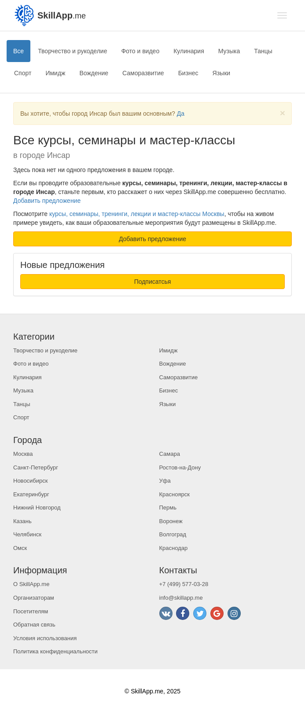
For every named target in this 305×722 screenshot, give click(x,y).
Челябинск (27, 534)
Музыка (229, 51)
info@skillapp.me (181, 597)
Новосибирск (30, 480)
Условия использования (45, 638)
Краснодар (173, 548)
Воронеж (171, 521)
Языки (222, 73)
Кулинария (188, 51)
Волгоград (173, 534)
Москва (23, 454)
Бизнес (188, 73)
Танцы (263, 51)
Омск (20, 548)
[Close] (282, 112)
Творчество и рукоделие (72, 51)
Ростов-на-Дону (180, 467)
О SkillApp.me (31, 584)
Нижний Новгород (37, 507)
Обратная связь (34, 624)
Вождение (93, 73)
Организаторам (33, 597)
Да (180, 113)
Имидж (55, 73)
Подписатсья (152, 281)
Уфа (165, 480)
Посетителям (30, 611)
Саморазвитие (143, 73)
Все (18, 51)
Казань (22, 521)
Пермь (168, 507)
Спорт (22, 73)
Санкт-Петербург (35, 467)
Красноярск (174, 494)
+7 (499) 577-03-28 (184, 584)
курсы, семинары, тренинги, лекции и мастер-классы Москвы (136, 213)
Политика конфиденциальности (55, 651)
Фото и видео (140, 51)
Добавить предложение (47, 200)
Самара (169, 454)
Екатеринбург (31, 494)
